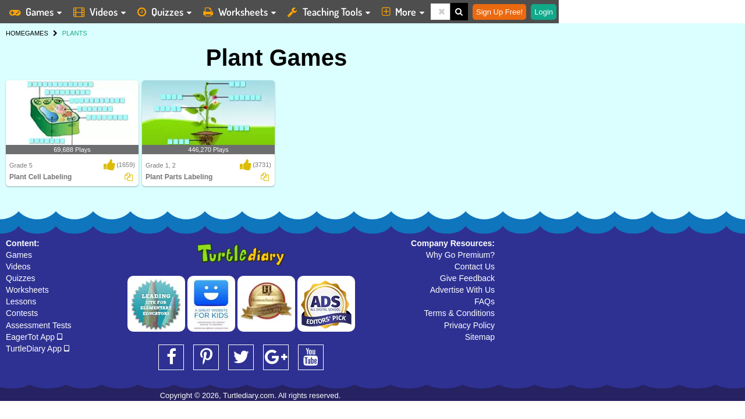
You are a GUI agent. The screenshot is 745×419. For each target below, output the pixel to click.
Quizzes (21, 278)
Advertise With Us (462, 289)
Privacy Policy (469, 325)
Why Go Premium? (460, 255)
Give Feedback (467, 278)
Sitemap (480, 337)
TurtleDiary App (37, 348)
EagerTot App (34, 337)
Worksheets (27, 289)
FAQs (484, 301)
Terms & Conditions (459, 313)
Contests (22, 313)
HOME (15, 33)
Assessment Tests (39, 325)
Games (19, 255)
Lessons (21, 301)
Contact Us (475, 266)
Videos (18, 266)
